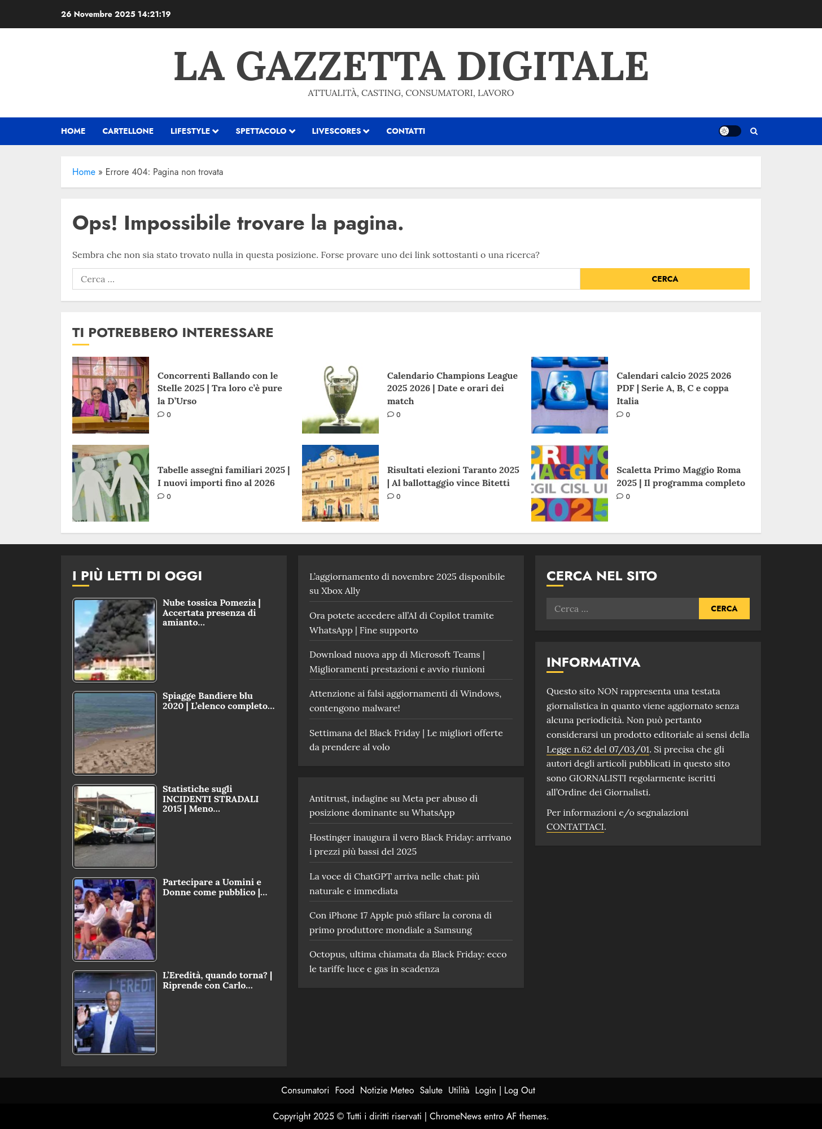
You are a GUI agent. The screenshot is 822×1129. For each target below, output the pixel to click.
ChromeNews (456, 1116)
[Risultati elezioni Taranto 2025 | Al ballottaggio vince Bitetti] (340, 483)
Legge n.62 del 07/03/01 (597, 749)
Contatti (405, 131)
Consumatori (305, 1090)
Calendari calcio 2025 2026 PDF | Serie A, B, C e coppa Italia (673, 388)
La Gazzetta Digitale (411, 65)
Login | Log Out (505, 1090)
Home (83, 171)
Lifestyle (190, 131)
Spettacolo (260, 131)
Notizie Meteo (387, 1090)
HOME (73, 131)
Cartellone (128, 131)
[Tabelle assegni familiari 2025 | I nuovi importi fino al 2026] (110, 483)
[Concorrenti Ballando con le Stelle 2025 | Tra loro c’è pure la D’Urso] (110, 395)
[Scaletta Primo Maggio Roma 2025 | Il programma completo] (569, 483)
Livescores (336, 131)
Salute (431, 1090)
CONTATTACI (575, 826)
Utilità (458, 1090)
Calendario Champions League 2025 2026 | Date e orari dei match (452, 388)
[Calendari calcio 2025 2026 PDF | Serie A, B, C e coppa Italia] (569, 395)
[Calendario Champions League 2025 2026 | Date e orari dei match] (340, 395)
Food (345, 1090)
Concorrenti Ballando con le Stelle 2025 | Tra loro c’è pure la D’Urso (220, 388)
